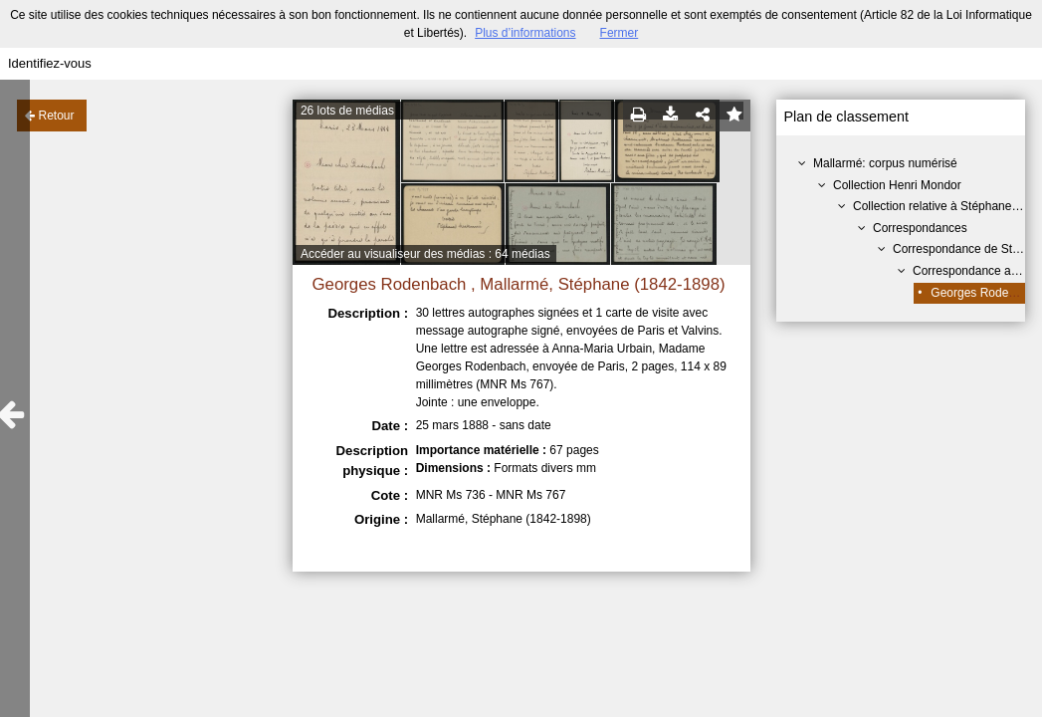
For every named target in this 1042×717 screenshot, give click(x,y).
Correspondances (920, 228)
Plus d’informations (525, 33)
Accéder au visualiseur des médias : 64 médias (425, 254)
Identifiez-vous (50, 63)
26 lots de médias (347, 111)
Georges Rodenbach (986, 293)
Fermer (619, 33)
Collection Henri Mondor (897, 185)
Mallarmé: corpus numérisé (885, 163)
